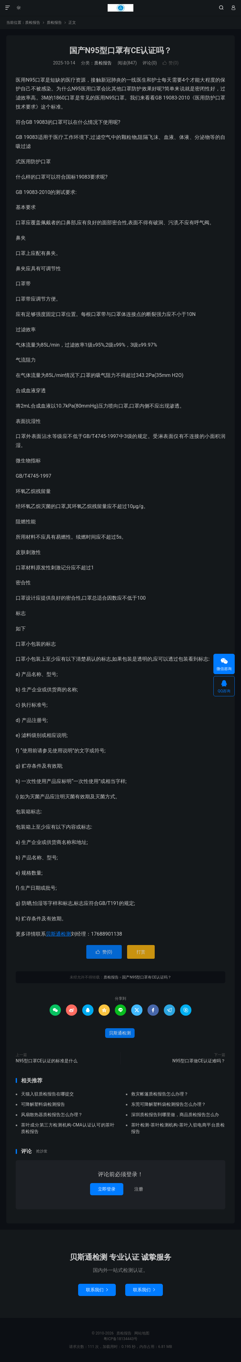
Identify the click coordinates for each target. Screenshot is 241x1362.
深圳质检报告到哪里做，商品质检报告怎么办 (175, 1114)
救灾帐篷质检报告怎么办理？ (159, 1093)
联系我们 (97, 1289)
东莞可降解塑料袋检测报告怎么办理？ (168, 1104)
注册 (138, 1189)
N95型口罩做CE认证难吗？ (198, 1060)
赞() (171, 62)
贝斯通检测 (58, 934)
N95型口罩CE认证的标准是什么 (47, 1060)
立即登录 (106, 1189)
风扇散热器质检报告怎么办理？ (52, 1114)
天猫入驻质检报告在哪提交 (47, 1093)
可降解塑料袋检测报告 (43, 1104)
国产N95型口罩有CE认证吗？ (120, 50)
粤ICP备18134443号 (121, 1339)
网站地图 (141, 1333)
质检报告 (120, 8)
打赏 (141, 951)
